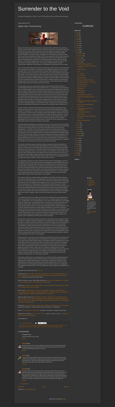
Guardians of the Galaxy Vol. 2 (58, 290)
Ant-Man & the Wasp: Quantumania (34, 305)
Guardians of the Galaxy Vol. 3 (52, 305)
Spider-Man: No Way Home (35, 298)
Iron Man (49, 280)
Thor (21, 282)
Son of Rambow (81, 75)
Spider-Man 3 (46, 273)
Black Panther (31, 292)
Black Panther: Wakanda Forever (51, 300)
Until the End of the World (83, 112)
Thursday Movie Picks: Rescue (84, 94)
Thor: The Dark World (36, 285)
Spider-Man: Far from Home (46, 293)
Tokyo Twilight (80, 92)
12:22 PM (24, 364)
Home (43, 386)
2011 (77, 148)
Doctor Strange (45, 290)
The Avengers (46, 282)
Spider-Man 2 (38, 273)
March (79, 131)
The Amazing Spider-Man (58, 273)
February (80, 133)
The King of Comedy (82, 84)
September (80, 60)
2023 (77, 39)
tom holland (55, 326)
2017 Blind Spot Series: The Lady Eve (86, 82)
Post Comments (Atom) (30, 389)
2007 (77, 155)
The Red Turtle (80, 73)
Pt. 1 (33, 313)
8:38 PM (24, 350)
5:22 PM (24, 380)
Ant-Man (36, 287)
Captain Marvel (64, 292)
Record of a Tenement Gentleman (85, 104)
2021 (77, 43)
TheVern (24, 355)
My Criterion (91, 182)
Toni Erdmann (80, 88)
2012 (77, 146)
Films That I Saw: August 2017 (84, 64)
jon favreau (51, 325)
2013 (77, 144)
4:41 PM (24, 338)
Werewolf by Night (37, 300)
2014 (77, 142)
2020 (77, 45)
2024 (77, 37)
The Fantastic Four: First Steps (31, 310)
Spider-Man (31, 273)
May (79, 127)
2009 (77, 153)
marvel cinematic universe (27, 326)
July (79, 123)
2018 (77, 49)
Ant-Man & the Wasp (53, 292)
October (80, 58)
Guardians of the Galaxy (62, 285)
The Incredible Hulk (57, 280)
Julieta (78, 99)
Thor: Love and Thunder (24, 300)
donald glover (39, 325)
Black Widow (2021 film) (40, 297)
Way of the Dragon (81, 78)
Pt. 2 (36, 313)
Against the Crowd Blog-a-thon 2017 (86, 96)
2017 (77, 51)
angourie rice (25, 325)
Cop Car (40, 270)
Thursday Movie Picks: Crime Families (86, 116)
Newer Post (21, 386)
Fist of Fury (80, 118)
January (80, 135)
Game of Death (81, 114)
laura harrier (61, 325)
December (80, 53)
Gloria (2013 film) (81, 69)
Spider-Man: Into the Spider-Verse (40, 275)
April (79, 129)
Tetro (78, 71)
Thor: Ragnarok (22, 292)
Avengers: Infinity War (41, 292)
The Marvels (65, 305)
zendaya (61, 326)
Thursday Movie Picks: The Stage (85, 80)
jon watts (56, 325)
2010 (77, 151)
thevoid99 (24, 343)
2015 (77, 140)
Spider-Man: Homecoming (83, 120)
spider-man (50, 326)
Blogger (64, 399)
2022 (77, 41)
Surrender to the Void (43, 9)
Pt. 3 (40, 313)
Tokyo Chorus (80, 106)
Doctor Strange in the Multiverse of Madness (55, 298)
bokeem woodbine (32, 325)
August (79, 62)
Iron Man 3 (27, 285)
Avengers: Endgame (23, 293)
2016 (77, 138)
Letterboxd (91, 180)
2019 (77, 47)
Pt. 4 (43, 313)
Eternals (24, 298)
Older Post (66, 386)
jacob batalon (46, 325)
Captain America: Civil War (32, 290)
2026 (77, 33)
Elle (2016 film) (80, 90)
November (80, 55)
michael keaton (36, 326)
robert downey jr (43, 326)
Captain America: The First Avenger (32, 282)
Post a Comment (24, 383)
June (79, 125)
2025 (77, 35)
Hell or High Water (81, 86)
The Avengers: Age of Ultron (26, 287)
